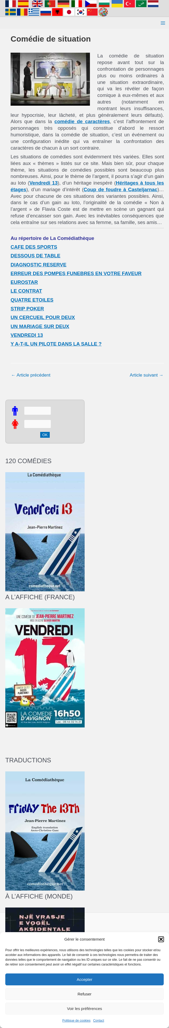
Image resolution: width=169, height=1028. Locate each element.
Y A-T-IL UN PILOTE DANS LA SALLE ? (56, 344)
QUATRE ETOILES (32, 300)
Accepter (84, 979)
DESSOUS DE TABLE (35, 255)
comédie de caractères (82, 121)
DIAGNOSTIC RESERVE (38, 264)
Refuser (84, 994)
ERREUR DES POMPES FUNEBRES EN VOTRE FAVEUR (76, 273)
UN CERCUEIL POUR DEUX (43, 317)
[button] (161, 939)
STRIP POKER (27, 308)
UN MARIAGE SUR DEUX (40, 326)
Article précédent (30, 375)
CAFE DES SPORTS (34, 247)
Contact (98, 1020)
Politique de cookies (76, 1020)
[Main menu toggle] (163, 23)
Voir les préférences (84, 1008)
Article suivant (146, 375)
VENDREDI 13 (27, 335)
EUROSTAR (24, 282)
